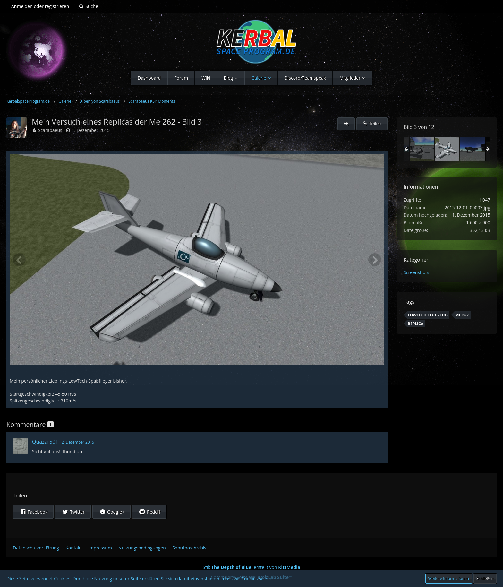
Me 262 (462, 315)
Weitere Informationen (448, 578)
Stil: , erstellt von (251, 567)
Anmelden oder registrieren (40, 6)
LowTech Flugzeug (428, 315)
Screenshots (416, 272)
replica (415, 323)
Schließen (485, 578)
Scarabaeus (50, 130)
